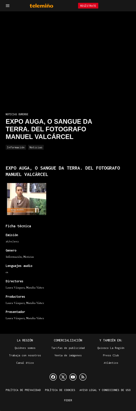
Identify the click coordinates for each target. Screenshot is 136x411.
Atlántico (111, 362)
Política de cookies (60, 390)
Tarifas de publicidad (68, 347)
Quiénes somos (25, 347)
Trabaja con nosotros (25, 355)
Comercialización (68, 340)
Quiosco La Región (110, 347)
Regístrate (88, 5)
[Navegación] (7, 6)
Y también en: (111, 340)
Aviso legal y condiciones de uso (105, 390)
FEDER (68, 400)
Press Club (111, 355)
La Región (25, 340)
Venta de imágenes (68, 355)
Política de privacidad (23, 390)
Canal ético (25, 362)
